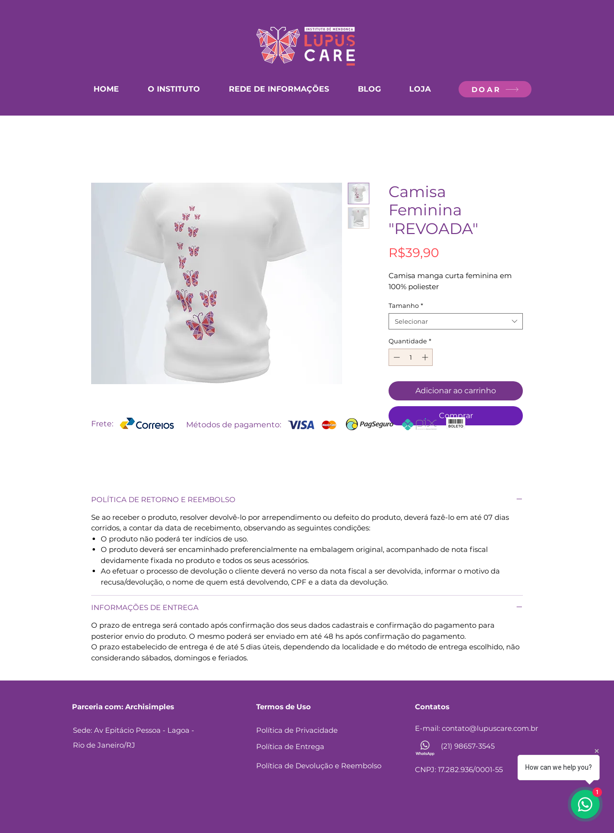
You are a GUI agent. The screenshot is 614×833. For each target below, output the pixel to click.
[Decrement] (395, 357)
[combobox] (456, 321)
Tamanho (406, 305)
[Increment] (426, 357)
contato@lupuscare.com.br (490, 728)
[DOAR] (495, 89)
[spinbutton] (410, 357)
